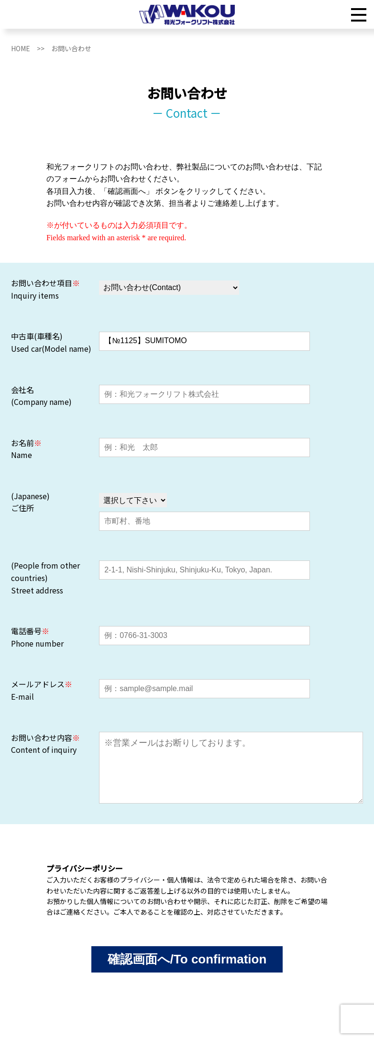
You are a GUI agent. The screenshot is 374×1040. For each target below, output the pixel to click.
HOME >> (31, 48)
